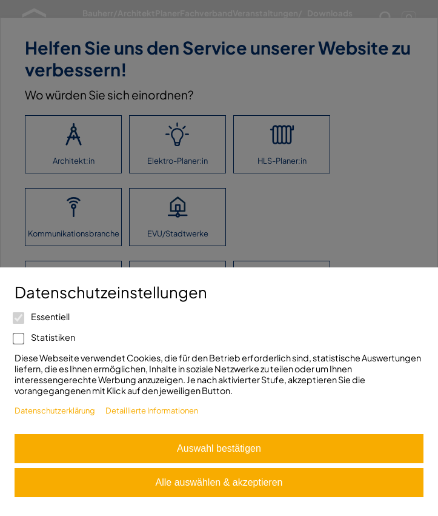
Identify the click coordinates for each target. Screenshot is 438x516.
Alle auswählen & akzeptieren (219, 482)
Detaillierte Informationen (151, 410)
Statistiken (45, 337)
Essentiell (42, 316)
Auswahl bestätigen (219, 448)
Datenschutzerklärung (55, 410)
